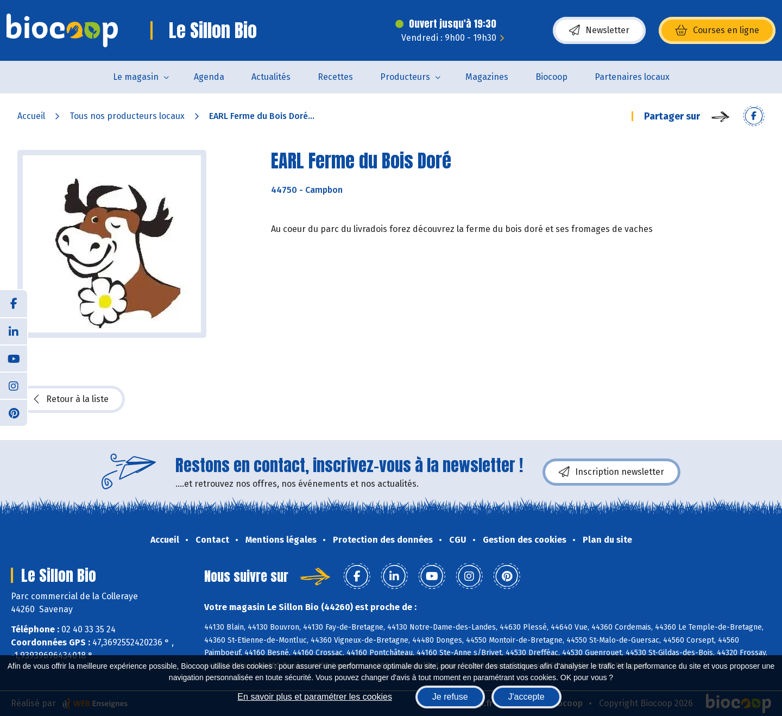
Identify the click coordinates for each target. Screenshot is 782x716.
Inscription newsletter (611, 472)
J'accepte (526, 696)
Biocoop (551, 77)
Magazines (486, 77)
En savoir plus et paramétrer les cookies (314, 696)
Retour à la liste (71, 399)
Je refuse (450, 696)
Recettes (335, 77)
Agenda (209, 77)
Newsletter (599, 30)
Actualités (271, 77)
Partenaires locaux (632, 77)
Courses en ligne (717, 30)
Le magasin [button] (136, 77)
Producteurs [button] (405, 77)
